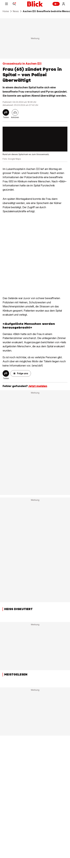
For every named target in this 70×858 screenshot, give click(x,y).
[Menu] (6, 4)
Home (6, 11)
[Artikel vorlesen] (15, 112)
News (16, 11)
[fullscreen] (35, 139)
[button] (20, 373)
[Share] (6, 112)
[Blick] (35, 4)
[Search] (14, 4)
